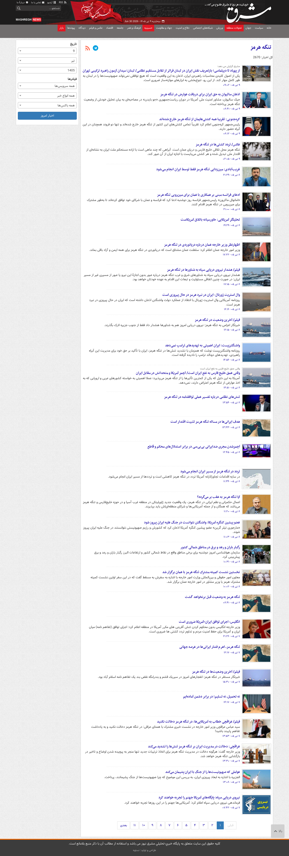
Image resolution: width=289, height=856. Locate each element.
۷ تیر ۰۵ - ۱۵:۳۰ (231, 682)
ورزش (219, 28)
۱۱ (134, 825)
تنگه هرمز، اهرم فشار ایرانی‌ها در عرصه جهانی (209, 647)
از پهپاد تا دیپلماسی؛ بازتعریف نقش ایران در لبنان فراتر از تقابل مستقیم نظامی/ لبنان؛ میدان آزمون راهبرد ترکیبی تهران (161, 71)
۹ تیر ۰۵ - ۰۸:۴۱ (231, 109)
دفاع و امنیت (182, 28)
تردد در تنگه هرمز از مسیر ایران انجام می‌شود (210, 471)
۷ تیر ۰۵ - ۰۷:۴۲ (231, 808)
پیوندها (71, 28)
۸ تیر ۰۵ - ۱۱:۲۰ (232, 511)
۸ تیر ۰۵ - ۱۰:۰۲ (231, 587)
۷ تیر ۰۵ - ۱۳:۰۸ (231, 782)
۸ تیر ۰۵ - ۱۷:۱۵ (232, 284)
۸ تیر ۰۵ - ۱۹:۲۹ (231, 225)
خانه (269, 28)
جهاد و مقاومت (164, 28)
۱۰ (143, 825)
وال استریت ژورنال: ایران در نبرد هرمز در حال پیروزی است (201, 295)
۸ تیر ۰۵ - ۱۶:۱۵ (232, 330)
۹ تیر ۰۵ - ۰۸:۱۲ (231, 134)
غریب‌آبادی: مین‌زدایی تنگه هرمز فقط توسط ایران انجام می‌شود (198, 169)
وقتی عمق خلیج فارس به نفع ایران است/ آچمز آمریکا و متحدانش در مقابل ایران (188, 373)
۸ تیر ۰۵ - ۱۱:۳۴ (231, 481)
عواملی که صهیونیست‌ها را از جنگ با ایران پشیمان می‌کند (202, 772)
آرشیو (51, 2)
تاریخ (73, 44)
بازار (61, 28)
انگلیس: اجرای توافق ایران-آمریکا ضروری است (209, 622)
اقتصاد (109, 28)
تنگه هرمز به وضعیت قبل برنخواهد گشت (212, 597)
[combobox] (47, 51)
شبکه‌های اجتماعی (203, 28)
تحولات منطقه (234, 28)
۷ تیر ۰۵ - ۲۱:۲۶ (231, 636)
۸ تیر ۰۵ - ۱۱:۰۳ (232, 537)
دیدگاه (82, 28)
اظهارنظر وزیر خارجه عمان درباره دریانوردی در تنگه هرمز (202, 245)
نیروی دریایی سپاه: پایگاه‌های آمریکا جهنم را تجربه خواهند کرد (199, 797)
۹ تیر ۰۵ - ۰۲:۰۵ (231, 159)
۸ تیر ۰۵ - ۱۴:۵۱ (232, 388)
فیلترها (72, 79)
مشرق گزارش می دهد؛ (228, 66)
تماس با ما (38, 2)
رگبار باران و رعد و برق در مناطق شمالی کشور (210, 547)
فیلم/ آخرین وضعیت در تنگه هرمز (217, 320)
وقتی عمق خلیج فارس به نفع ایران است (220, 368)
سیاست (259, 28)
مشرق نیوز (239, 11)
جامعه (120, 28)
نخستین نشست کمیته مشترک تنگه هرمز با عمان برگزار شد (201, 572)
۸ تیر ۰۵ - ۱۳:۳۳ (231, 427)
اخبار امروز (47, 115)
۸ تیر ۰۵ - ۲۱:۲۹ (231, 175)
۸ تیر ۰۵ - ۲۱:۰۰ (231, 209)
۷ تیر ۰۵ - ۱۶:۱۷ (232, 653)
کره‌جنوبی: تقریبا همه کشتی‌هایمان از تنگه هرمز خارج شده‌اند (199, 119)
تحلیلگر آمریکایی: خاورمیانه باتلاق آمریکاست (210, 220)
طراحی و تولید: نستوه (144, 850)
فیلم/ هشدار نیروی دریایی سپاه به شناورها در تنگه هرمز (203, 270)
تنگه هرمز (260, 47)
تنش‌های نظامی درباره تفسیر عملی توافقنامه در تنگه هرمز (202, 397)
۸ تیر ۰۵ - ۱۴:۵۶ (231, 360)
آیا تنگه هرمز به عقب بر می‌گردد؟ (218, 497)
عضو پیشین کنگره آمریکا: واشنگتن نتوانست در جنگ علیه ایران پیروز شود (192, 522)
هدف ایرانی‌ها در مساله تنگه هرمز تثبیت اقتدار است (205, 422)
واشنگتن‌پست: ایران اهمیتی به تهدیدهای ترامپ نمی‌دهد (202, 345)
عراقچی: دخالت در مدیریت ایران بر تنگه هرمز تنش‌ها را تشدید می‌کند (194, 746)
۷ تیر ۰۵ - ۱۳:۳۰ (231, 761)
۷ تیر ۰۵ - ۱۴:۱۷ (232, 702)
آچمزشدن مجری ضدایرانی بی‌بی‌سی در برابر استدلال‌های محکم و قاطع (193, 447)
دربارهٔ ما (22, 2)
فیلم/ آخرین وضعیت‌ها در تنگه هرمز (216, 672)
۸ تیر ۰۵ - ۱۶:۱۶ (232, 309)
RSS (63, 2)
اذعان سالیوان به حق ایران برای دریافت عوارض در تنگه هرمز (200, 94)
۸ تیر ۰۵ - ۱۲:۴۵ (231, 452)
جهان (248, 28)
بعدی (123, 825)
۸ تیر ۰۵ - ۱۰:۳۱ (232, 562)
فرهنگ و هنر (134, 28)
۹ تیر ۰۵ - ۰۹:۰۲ (231, 85)
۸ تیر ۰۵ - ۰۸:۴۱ (231, 603)
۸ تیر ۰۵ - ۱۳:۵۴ (231, 403)
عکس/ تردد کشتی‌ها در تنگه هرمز (218, 144)
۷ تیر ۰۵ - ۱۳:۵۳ (231, 736)
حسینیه (148, 28)
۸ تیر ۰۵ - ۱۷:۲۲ (231, 255)
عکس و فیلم (96, 28)
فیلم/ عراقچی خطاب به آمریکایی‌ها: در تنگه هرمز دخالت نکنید (198, 722)
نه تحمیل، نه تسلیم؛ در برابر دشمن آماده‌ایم (211, 697)
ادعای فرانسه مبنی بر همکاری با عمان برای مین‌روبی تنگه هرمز (198, 195)
